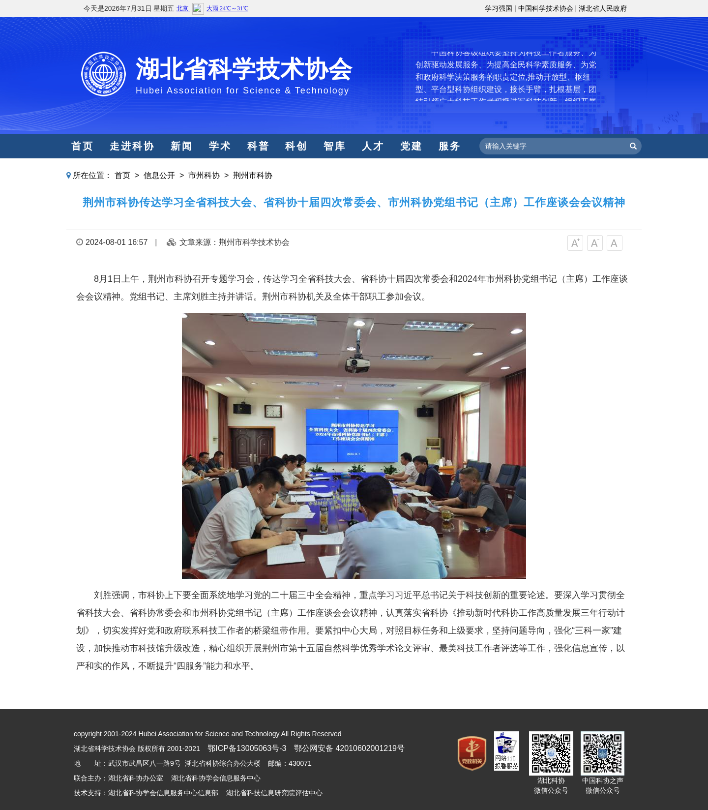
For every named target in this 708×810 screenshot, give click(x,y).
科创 (296, 146)
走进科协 (132, 146)
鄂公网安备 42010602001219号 (349, 748)
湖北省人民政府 (603, 8)
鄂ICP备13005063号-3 (246, 748)
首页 (82, 146)
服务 (450, 146)
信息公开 (159, 175)
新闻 (182, 146)
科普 (258, 146)
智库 (335, 146)
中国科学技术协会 (545, 8)
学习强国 (498, 8)
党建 (411, 146)
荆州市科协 (252, 175)
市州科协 (204, 175)
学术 (220, 146)
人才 (373, 146)
